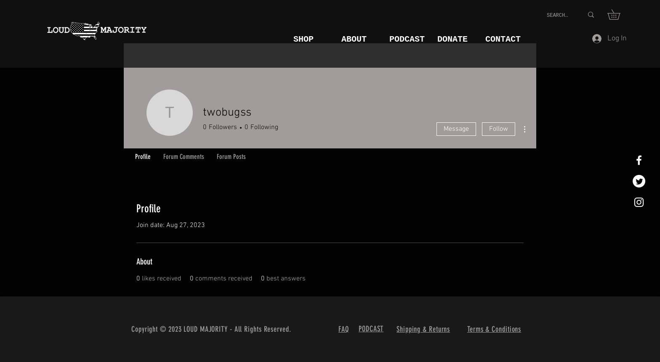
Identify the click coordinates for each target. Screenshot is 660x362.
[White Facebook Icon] (639, 160)
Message (456, 129)
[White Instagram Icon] (639, 202)
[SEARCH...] (558, 16)
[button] (618, 14)
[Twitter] (639, 181)
